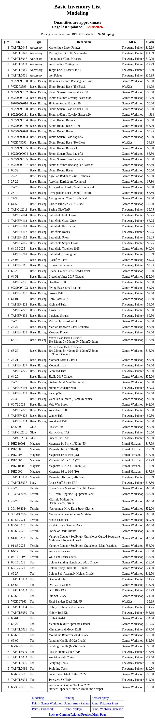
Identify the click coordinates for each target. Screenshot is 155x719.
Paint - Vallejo (73, 709)
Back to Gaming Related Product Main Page (77, 714)
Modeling (38, 698)
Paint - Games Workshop (47, 703)
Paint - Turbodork (43, 709)
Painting (69, 698)
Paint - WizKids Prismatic (107, 709)
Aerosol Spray (100, 698)
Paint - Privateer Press (104, 703)
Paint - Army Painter (76, 703)
